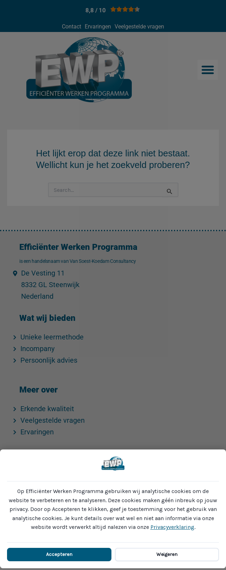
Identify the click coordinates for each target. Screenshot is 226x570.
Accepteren (59, 554)
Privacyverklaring (172, 527)
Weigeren (166, 554)
